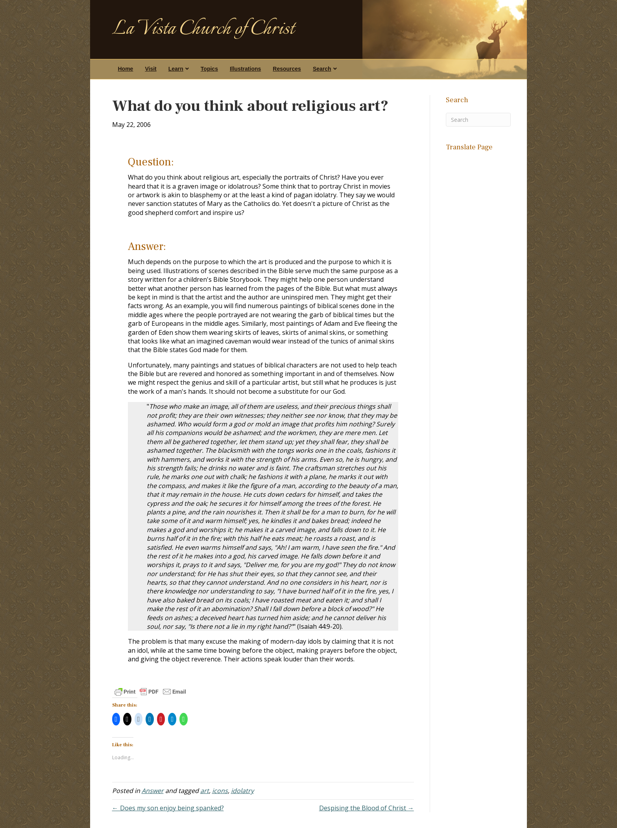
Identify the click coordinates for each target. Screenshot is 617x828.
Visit (150, 69)
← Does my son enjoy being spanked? (168, 808)
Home (125, 69)
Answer (153, 790)
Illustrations (245, 69)
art (204, 790)
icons (220, 790)
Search (322, 69)
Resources (287, 69)
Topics (209, 69)
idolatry (242, 790)
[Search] (478, 120)
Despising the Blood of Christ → (366, 808)
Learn (175, 69)
